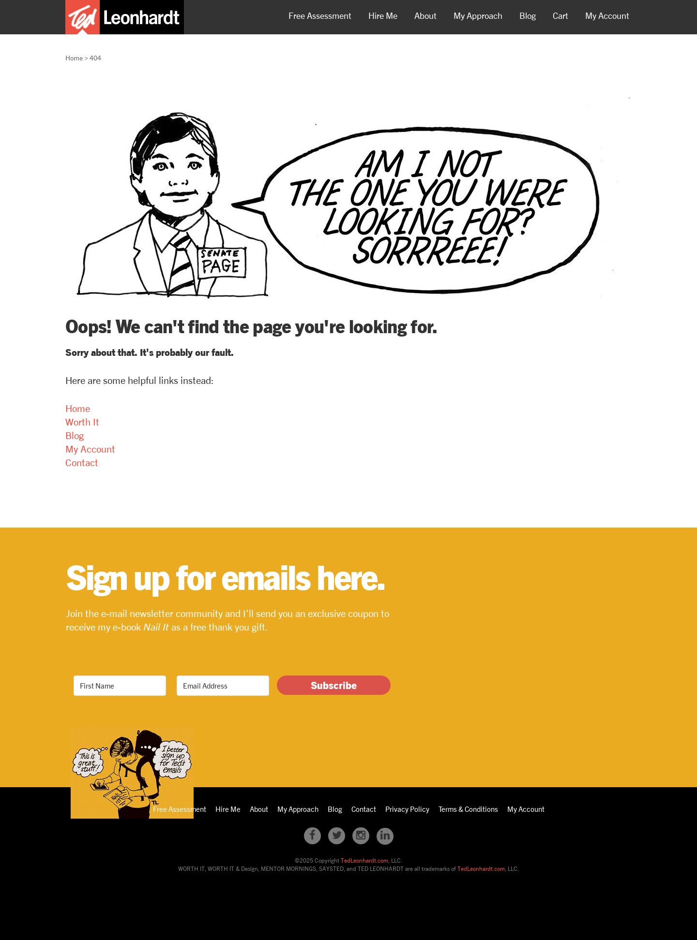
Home (77, 408)
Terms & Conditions (468, 809)
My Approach (478, 15)
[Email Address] (223, 686)
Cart (560, 15)
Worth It (82, 421)
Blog (527, 15)
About (425, 15)
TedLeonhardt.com (364, 860)
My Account (607, 15)
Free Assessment (319, 15)
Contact (81, 462)
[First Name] (120, 686)
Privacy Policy (407, 809)
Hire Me (382, 15)
